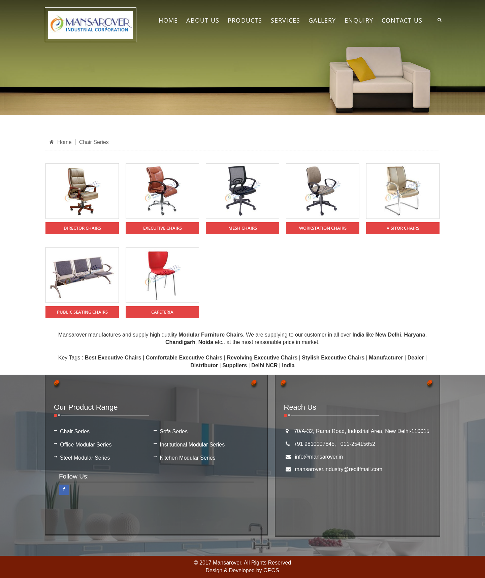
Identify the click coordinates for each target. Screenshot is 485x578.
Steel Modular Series (85, 458)
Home (60, 142)
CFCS (271, 570)
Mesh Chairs (242, 228)
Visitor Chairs (403, 228)
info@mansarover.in (319, 457)
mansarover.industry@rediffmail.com (339, 469)
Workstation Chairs (323, 228)
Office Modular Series (86, 444)
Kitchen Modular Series (187, 458)
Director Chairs (82, 228)
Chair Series (94, 142)
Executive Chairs (162, 228)
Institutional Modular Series (192, 444)
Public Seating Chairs (82, 312)
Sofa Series (174, 431)
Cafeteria (162, 312)
